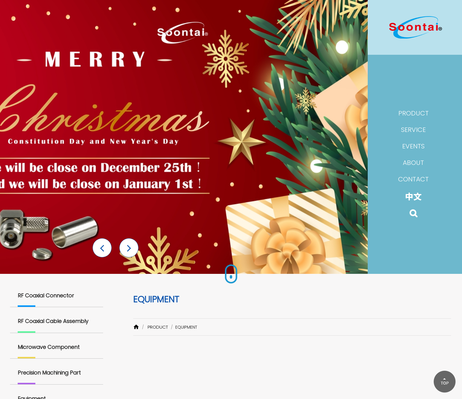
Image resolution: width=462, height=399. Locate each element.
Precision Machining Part (49, 372)
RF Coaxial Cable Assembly (53, 321)
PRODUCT (158, 327)
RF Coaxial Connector (46, 295)
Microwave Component (49, 347)
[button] (102, 247)
